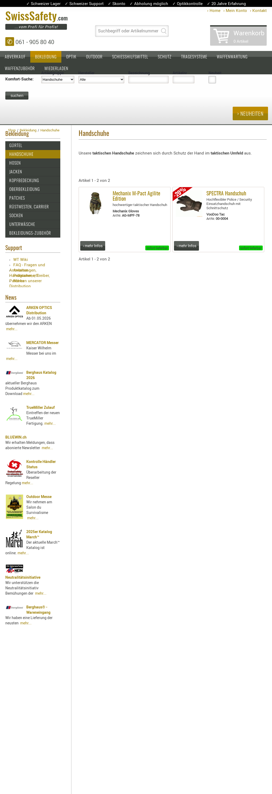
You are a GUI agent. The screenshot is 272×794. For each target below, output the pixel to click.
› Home (213, 10)
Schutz (165, 57)
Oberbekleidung (24, 189)
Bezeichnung (139, 72)
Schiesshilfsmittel (130, 57)
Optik (71, 57)
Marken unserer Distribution (25, 283)
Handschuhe (21, 154)
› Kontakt (258, 10)
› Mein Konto (235, 10)
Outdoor (94, 57)
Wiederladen (56, 69)
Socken (16, 216)
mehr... (12, 328)
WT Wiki (20, 259)
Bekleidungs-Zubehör (30, 233)
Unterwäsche (22, 224)
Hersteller (86, 72)
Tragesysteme (194, 57)
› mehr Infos (93, 245)
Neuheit (215, 72)
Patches (17, 198)
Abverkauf (15, 57)
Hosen (15, 163)
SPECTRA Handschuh (226, 193)
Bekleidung (46, 57)
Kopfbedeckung (24, 181)
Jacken (15, 172)
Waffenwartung (232, 57)
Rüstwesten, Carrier (29, 207)
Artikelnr (180, 72)
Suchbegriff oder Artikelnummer (128, 31)
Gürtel (15, 146)
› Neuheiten (250, 114)
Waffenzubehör (20, 69)
